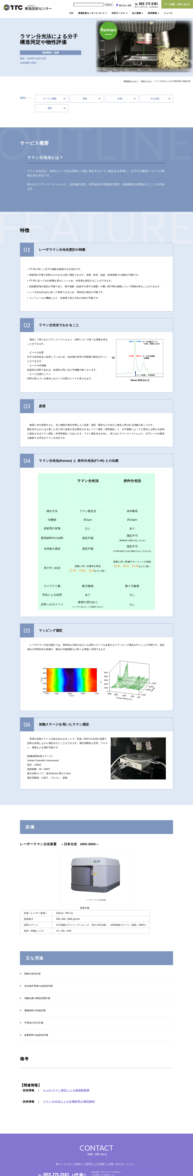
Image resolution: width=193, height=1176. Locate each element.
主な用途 (154, 98)
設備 (120, 98)
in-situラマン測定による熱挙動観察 (66, 1090)
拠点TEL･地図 (125, 5)
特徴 (85, 98)
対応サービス (146, 81)
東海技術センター (131, 81)
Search (108, 5)
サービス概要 (49, 98)
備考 (50, 108)
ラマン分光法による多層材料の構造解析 (69, 1101)
